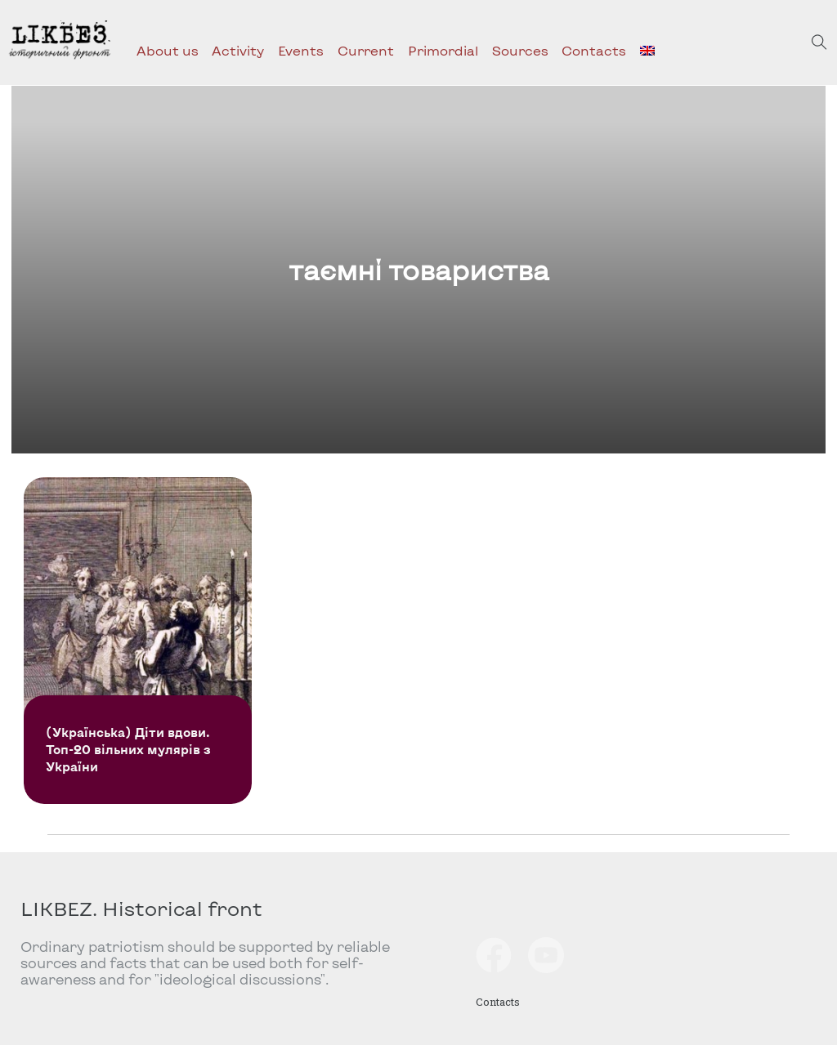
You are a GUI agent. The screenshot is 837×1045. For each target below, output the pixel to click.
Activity (238, 50)
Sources (520, 50)
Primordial (443, 50)
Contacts (594, 50)
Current (366, 50)
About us (168, 50)
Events (301, 50)
